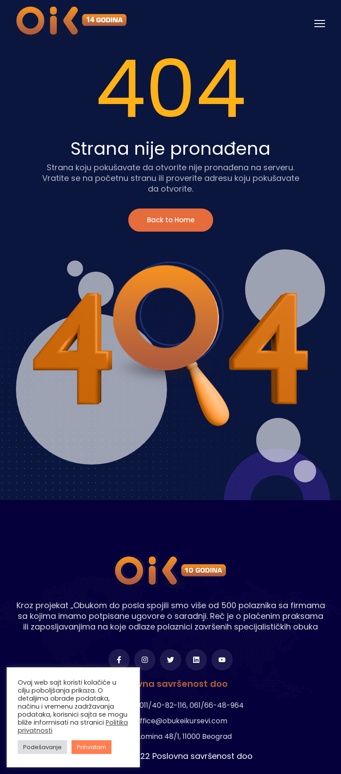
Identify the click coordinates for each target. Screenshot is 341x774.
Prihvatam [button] (91, 747)
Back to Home (170, 220)
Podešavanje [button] (42, 747)
